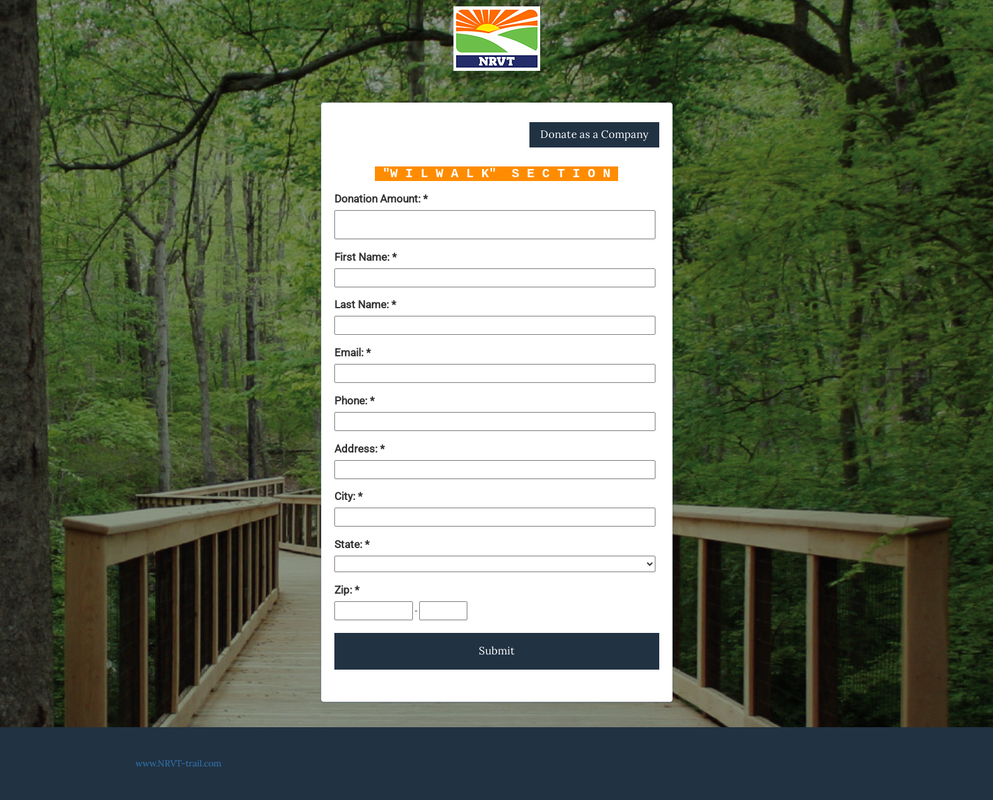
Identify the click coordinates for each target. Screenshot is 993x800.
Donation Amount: (378, 198)
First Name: (363, 257)
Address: (357, 448)
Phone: (352, 400)
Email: (350, 352)
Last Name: (362, 304)
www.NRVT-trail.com (179, 763)
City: (346, 496)
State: (349, 544)
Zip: (344, 590)
